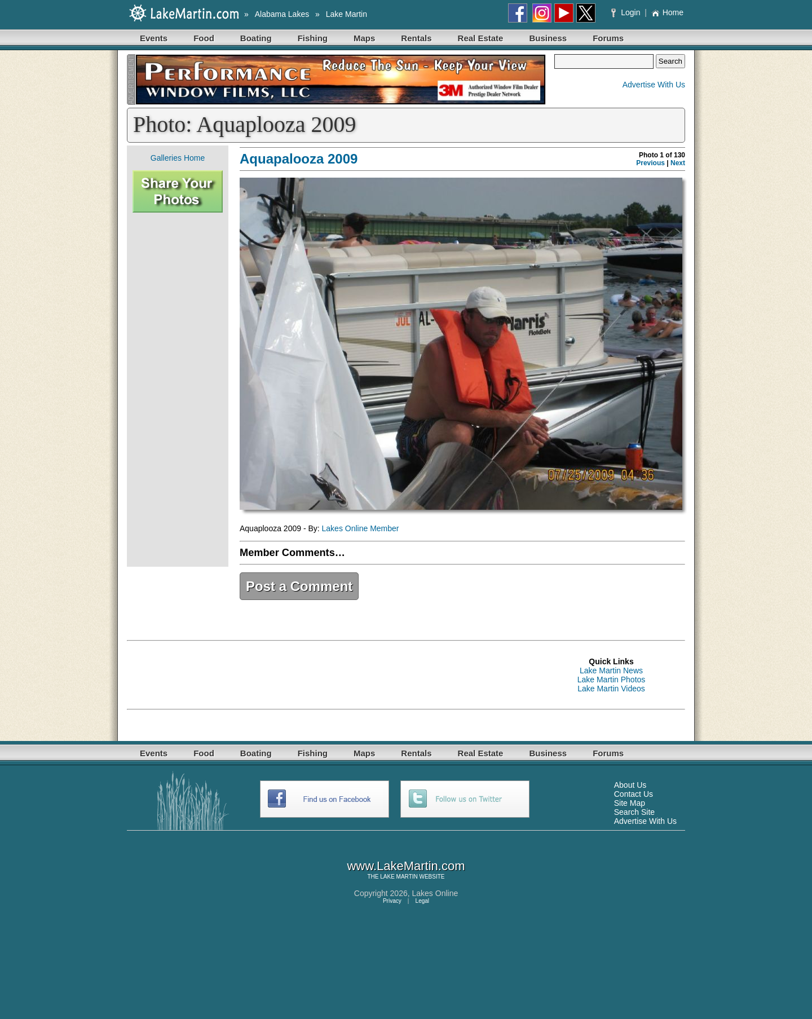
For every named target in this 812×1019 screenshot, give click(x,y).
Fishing (313, 38)
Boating (256, 38)
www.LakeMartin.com (406, 866)
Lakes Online (435, 893)
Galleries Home (178, 157)
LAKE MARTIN (399, 877)
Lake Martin (346, 14)
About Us (630, 784)
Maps (364, 38)
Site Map (629, 803)
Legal (422, 901)
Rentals (416, 38)
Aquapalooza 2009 (299, 158)
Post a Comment (299, 586)
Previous (650, 163)
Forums (608, 38)
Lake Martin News (611, 670)
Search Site (634, 812)
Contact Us (633, 794)
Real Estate (481, 38)
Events (153, 38)
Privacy (392, 901)
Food (203, 38)
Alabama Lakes (282, 14)
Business (548, 38)
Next (677, 163)
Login (626, 12)
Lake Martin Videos (611, 688)
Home (667, 12)
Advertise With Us (654, 84)
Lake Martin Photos (611, 679)
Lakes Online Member (360, 528)
